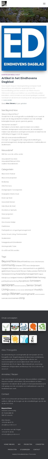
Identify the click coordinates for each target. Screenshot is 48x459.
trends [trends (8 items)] (22, 290)
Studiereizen (6, 238)
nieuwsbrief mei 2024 (9, 159)
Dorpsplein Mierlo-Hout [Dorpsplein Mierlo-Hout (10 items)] (9, 268)
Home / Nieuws (9, 444)
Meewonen (6, 218)
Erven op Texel (7, 198)
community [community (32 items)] (8, 265)
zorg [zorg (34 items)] (22, 297)
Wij (19, 444)
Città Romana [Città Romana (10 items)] (39, 261)
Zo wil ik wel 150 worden (10, 250)
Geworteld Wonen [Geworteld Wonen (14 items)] (18, 271)
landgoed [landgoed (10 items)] (13, 277)
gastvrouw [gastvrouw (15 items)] (6, 271)
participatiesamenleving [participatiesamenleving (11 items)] (10, 281)
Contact (36, 449)
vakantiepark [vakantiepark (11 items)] (28, 290)
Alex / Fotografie (9, 350)
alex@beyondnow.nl (9, 425)
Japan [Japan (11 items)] (41, 274)
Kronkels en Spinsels (9, 210)
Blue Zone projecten (9, 178)
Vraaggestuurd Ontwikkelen (12, 242)
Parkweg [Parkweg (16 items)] (41, 277)
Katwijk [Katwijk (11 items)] (4, 277)
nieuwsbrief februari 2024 (11, 161)
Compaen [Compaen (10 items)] (18, 265)
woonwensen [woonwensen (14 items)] (13, 298)
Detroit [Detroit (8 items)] (28, 265)
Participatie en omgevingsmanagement (16, 230)
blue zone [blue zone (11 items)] (31, 261)
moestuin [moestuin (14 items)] (21, 277)
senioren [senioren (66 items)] (8, 285)
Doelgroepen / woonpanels (12, 190)
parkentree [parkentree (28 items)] (31, 277)
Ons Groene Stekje (8, 222)
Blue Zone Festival (8, 174)
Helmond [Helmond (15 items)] (42, 271)
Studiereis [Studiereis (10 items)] (12, 290)
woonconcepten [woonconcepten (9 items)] (40, 294)
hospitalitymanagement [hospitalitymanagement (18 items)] (27, 274)
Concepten (40, 444)
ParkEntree (6, 226)
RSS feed (9, 403)
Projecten (28, 444)
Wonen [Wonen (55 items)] (15, 293)
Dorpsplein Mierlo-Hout (11, 75)
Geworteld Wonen (8, 202)
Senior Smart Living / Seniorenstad (14, 234)
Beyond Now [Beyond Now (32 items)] (9, 261)
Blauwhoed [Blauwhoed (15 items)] (22, 262)
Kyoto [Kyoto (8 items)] (8, 277)
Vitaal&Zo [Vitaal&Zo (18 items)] (38, 290)
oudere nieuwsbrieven (10, 164)
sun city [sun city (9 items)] (18, 290)
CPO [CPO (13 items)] (24, 265)
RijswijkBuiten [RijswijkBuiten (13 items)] (24, 281)
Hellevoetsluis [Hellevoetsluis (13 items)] (32, 271)
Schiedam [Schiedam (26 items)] (35, 280)
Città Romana (7, 186)
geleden (21, 103)
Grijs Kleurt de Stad (8, 206)
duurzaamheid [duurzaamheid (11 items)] (28, 268)
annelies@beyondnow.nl (11, 434)
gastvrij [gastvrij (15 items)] (41, 268)
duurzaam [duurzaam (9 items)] (19, 268)
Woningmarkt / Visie (9, 246)
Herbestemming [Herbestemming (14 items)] (8, 274)
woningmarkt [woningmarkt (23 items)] (28, 294)
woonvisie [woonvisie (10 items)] (5, 298)
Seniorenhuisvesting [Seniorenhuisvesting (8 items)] (20, 285)
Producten (12, 449)
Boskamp (5, 182)
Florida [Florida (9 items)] (36, 268)
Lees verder (7, 100)
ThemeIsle (32, 454)
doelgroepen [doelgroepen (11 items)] (35, 265)
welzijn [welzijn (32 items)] (6, 293)
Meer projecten (7, 214)
